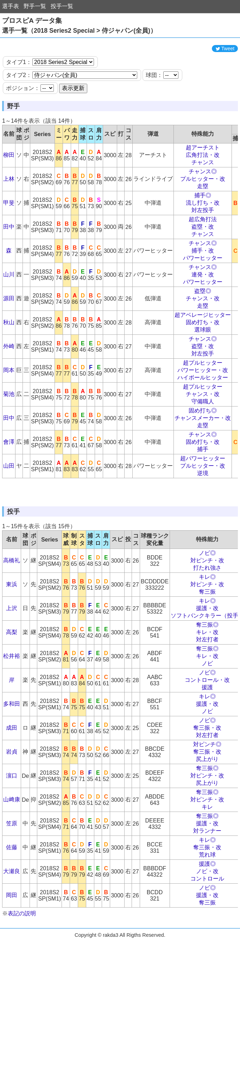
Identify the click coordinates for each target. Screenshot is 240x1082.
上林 (8, 200)
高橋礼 (11, 603)
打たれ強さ (207, 610)
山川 (8, 296)
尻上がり (207, 801)
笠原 (11, 866)
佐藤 (11, 889)
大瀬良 (11, 913)
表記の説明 (22, 956)
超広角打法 (203, 240)
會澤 (8, 463)
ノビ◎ (207, 595)
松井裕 (11, 698)
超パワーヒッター (202, 479)
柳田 (8, 176)
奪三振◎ (207, 667)
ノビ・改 (207, 913)
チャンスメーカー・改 (203, 439)
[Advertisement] (120, 52)
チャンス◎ (203, 193)
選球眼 (202, 351)
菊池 (8, 415)
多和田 (11, 746)
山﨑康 (11, 842)
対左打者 (207, 682)
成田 (11, 770)
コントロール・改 (207, 722)
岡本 (8, 391)
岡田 (11, 937)
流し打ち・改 (203, 224)
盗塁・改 (202, 248)
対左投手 (202, 231)
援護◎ (207, 906)
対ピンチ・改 (207, 603)
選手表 (10, 6)
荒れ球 (207, 897)
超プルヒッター (202, 384)
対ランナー (207, 873)
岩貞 (11, 794)
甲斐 (8, 224)
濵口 (11, 818)
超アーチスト (203, 169)
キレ (207, 849)
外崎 (8, 367)
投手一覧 (62, 6)
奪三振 (207, 634)
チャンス (202, 183)
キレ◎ (207, 619)
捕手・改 (202, 272)
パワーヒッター (202, 279)
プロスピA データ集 (32, 20)
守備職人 (202, 422)
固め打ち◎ (203, 432)
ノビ (207, 706)
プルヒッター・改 (202, 200)
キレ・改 (207, 674)
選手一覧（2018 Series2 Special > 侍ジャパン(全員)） (79, 30)
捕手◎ (202, 216)
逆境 (202, 494)
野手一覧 (35, 6)
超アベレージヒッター (203, 336)
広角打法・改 (203, 176)
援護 (207, 729)
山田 (8, 487)
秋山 (8, 343)
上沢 (11, 650)
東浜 (11, 626)
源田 (8, 319)
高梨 (11, 674)
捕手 (202, 470)
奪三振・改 (207, 770)
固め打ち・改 (203, 343)
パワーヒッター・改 (202, 391)
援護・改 (207, 650)
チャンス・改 (203, 319)
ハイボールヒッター (202, 399)
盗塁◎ (202, 312)
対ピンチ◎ (207, 786)
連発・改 (202, 296)
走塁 (202, 207)
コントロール (207, 921)
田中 (8, 248)
